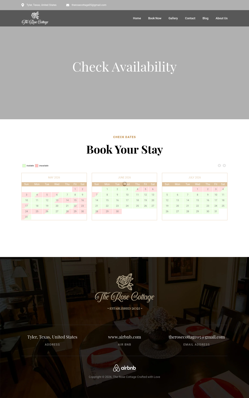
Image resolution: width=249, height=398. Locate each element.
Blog (205, 18)
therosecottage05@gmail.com (89, 5)
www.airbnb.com (124, 337)
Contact (190, 18)
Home (137, 18)
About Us (222, 18)
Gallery (173, 18)
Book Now (154, 18)
